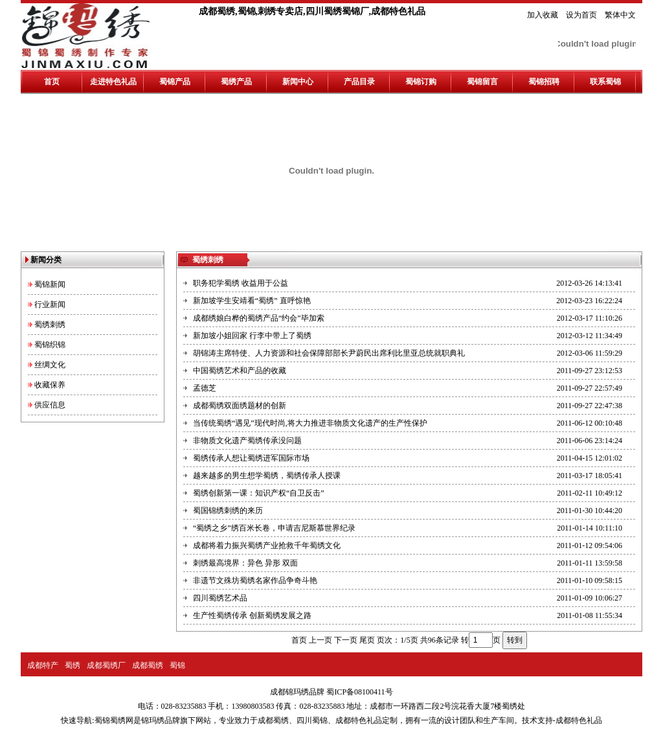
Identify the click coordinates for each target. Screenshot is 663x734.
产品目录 (359, 81)
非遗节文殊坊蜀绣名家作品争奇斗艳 (255, 580)
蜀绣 (72, 665)
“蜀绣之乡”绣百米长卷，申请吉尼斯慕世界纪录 (274, 528)
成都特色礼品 (358, 720)
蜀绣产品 (236, 81)
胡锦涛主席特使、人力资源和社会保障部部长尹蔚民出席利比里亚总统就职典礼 (329, 353)
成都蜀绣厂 (106, 665)
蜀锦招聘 (543, 81)
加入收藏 (542, 14)
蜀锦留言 (482, 81)
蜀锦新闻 (49, 284)
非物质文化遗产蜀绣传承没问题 (247, 440)
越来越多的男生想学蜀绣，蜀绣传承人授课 (267, 475)
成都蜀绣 (147, 665)
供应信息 (49, 404)
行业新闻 (49, 304)
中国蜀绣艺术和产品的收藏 (239, 370)
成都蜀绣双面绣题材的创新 (239, 405)
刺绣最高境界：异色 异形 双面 (245, 563)
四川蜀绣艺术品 (220, 597)
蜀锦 (177, 665)
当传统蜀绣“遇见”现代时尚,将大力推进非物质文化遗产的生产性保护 (310, 423)
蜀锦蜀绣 (110, 720)
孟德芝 (204, 388)
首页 (52, 81)
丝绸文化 (49, 364)
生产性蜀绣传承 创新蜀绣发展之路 (252, 615)
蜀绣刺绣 (49, 324)
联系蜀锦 (605, 81)
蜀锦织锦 (49, 344)
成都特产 (42, 665)
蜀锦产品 (174, 81)
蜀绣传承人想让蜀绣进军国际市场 (251, 458)
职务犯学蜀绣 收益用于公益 (240, 283)
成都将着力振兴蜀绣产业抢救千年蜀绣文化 (267, 545)
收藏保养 (49, 384)
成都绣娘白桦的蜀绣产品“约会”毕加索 (258, 318)
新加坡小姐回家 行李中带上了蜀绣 (252, 335)
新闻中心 (297, 81)
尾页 (367, 640)
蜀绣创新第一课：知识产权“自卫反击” (258, 493)
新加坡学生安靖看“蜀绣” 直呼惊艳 (252, 300)
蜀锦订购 (420, 81)
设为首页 (581, 14)
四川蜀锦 (312, 720)
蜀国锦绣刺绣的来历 (228, 510)
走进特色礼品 (113, 81)
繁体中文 (620, 14)
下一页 (345, 640)
